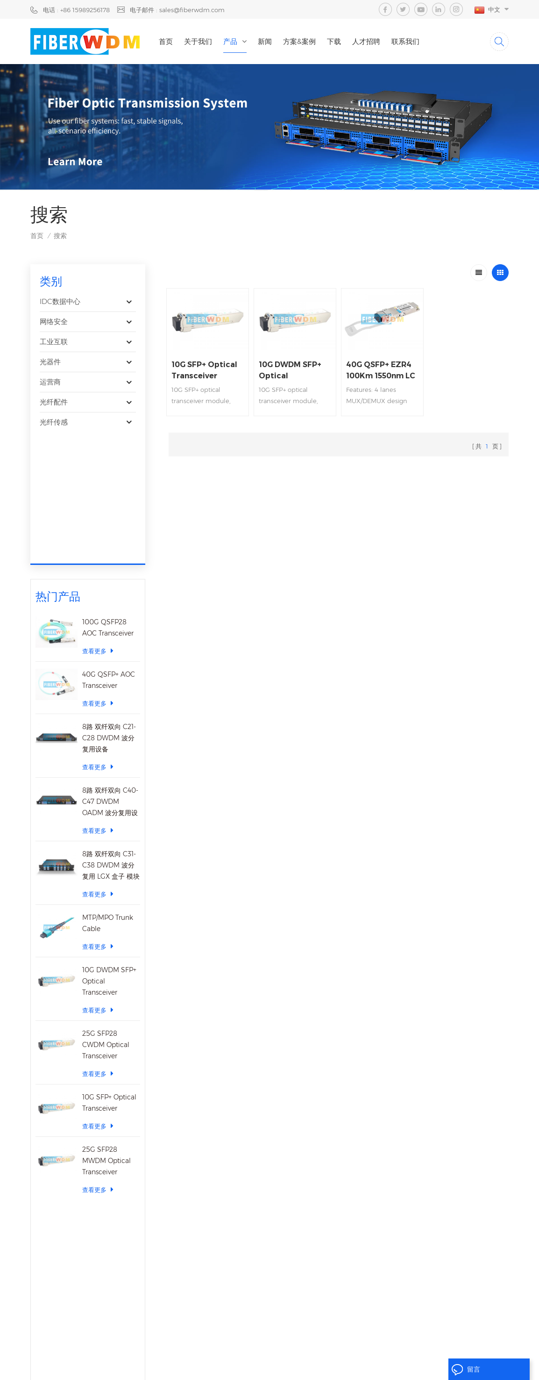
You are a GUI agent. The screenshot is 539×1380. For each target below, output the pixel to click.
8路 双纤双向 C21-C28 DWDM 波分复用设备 (109, 611)
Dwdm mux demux (284, 1225)
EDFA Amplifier (278, 1256)
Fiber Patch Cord (280, 1287)
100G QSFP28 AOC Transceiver (108, 501)
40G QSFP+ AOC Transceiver (108, 553)
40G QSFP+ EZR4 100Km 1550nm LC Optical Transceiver (380, 371)
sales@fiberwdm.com (78, 1260)
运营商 (50, 381)
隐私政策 (272, 1353)
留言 (465, 1369)
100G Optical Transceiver (291, 1164)
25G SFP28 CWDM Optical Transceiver (105, 918)
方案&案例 (299, 41)
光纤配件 (54, 401)
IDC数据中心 (60, 301)
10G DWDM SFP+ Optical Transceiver (109, 854)
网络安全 (54, 321)
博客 (190, 1272)
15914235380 (87, 1278)
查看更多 (97, 524)
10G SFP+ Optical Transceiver (109, 976)
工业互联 (54, 341)
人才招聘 (366, 41)
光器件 (50, 361)
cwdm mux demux (284, 1241)
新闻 (265, 41)
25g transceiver (277, 1179)
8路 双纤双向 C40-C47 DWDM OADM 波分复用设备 (110, 675)
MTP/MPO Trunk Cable (107, 796)
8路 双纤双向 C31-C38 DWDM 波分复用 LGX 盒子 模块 (111, 738)
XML (334, 1353)
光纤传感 (54, 422)
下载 (334, 41)
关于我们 (198, 41)
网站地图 (306, 1353)
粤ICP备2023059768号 (437, 1353)
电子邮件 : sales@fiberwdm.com (177, 10)
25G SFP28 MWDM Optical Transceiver (106, 1034)
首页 (166, 41)
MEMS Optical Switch (287, 1272)
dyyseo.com (282, 1365)
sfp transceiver (276, 1195)
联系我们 (405, 41)
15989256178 (99, 1231)
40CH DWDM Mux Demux (294, 1210)
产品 (230, 41)
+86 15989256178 (87, 1212)
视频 (190, 1256)
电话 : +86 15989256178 (76, 10)
